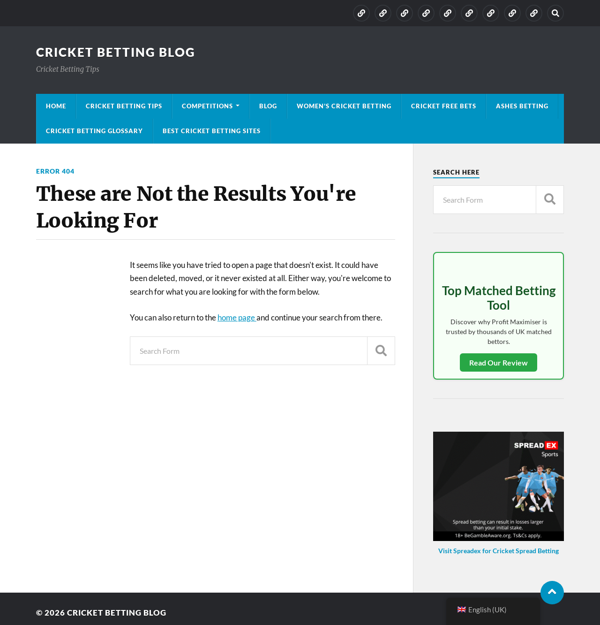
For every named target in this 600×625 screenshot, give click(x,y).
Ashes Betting (522, 106)
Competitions (207, 106)
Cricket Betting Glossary (94, 131)
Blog (268, 106)
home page (237, 317)
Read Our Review (498, 362)
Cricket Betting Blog (115, 52)
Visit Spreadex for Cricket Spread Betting (498, 551)
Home (56, 106)
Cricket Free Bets (443, 106)
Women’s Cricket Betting (344, 106)
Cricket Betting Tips (124, 106)
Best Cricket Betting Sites (212, 131)
